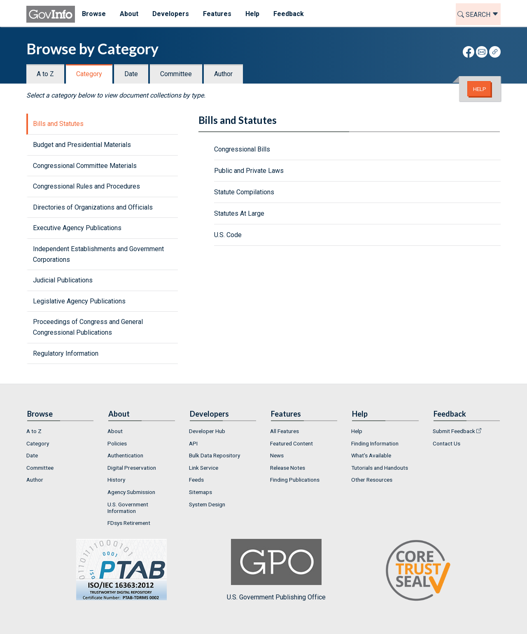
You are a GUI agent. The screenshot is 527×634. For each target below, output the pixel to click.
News (277, 455)
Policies (117, 443)
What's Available (371, 455)
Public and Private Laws (249, 171)
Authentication (125, 455)
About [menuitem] (129, 14)
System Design (207, 504)
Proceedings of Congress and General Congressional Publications (88, 327)
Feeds (196, 479)
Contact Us (446, 443)
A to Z (45, 74)
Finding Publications (294, 479)
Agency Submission (131, 492)
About (115, 431)
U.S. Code (228, 235)
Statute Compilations (244, 192)
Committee (176, 74)
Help (479, 89)
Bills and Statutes (58, 124)
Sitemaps (200, 492)
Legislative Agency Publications (79, 301)
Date (131, 74)
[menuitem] (60, 431)
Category (89, 74)
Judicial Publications (63, 280)
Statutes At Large (239, 213)
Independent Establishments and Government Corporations (98, 254)
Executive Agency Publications (77, 228)
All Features (284, 431)
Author (223, 74)
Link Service (203, 467)
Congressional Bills (242, 149)
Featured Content (291, 443)
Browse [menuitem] (94, 14)
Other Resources (371, 479)
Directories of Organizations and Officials (93, 207)
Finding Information (375, 443)
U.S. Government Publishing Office (276, 570)
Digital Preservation (131, 467)
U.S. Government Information (127, 507)
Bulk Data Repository (214, 455)
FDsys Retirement (128, 523)
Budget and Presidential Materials (82, 145)
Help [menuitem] (252, 14)
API (193, 443)
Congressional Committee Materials (85, 166)
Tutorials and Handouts (379, 467)
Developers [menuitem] (170, 14)
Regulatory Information (65, 353)
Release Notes (287, 467)
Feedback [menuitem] (288, 14)
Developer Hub (207, 431)
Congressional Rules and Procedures (86, 186)
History (116, 479)
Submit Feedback (454, 431)
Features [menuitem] (217, 14)
